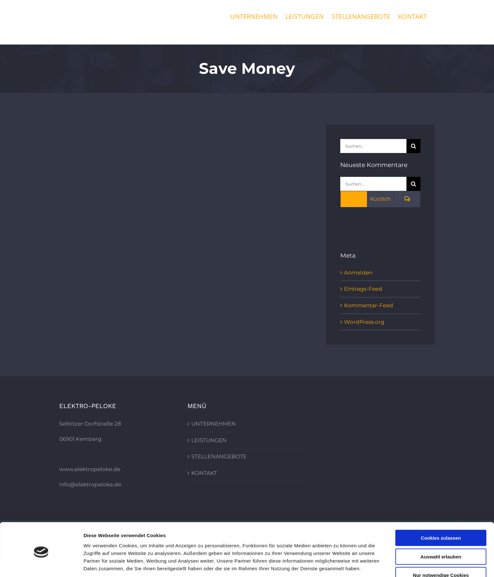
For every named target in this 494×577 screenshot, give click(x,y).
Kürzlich (380, 199)
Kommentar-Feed (368, 305)
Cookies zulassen (441, 513)
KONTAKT (204, 473)
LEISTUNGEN (209, 440)
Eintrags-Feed (363, 289)
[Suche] (413, 146)
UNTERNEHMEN (213, 424)
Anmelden (358, 272)
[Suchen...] (373, 146)
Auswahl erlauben (440, 532)
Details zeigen (338, 564)
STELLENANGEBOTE (219, 456)
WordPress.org (364, 322)
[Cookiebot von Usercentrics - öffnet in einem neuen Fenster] (41, 564)
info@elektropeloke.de (90, 484)
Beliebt (353, 199)
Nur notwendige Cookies (441, 550)
